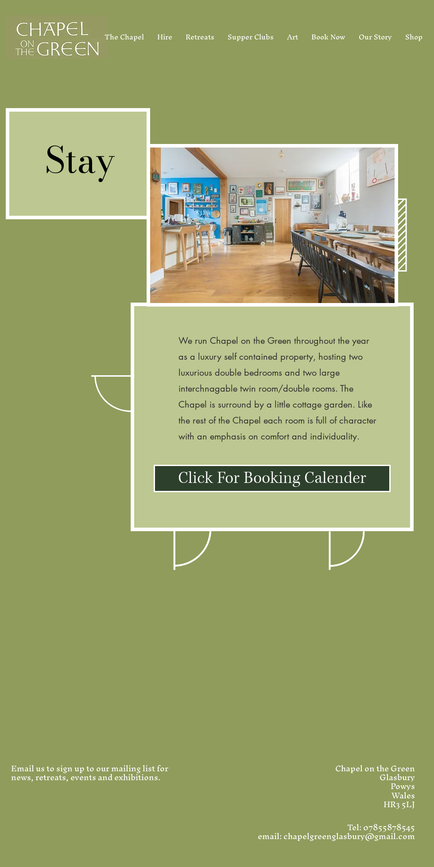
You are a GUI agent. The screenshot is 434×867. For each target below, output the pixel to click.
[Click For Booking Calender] (272, 478)
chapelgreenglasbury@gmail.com (349, 836)
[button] (272, 225)
